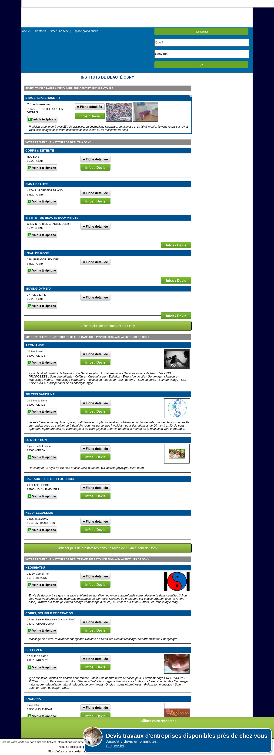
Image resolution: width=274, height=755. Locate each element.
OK (201, 64)
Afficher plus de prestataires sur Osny (107, 326)
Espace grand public (85, 31)
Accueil (26, 31)
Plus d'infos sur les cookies (65, 751)
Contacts (40, 31)
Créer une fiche (59, 31)
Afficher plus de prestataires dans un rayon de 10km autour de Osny (107, 548)
